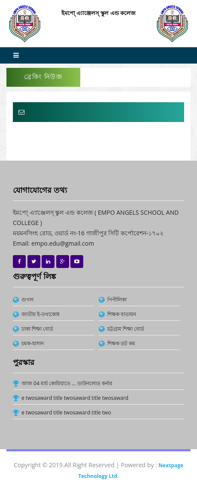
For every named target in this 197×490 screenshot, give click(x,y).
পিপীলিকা (117, 299)
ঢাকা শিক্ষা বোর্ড (37, 328)
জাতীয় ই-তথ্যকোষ (40, 314)
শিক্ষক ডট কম (121, 343)
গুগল (27, 299)
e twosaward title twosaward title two (66, 412)
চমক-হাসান (32, 343)
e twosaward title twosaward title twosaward (74, 398)
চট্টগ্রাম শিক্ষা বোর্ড (125, 328)
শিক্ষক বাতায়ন (121, 314)
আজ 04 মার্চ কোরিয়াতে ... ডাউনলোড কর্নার (66, 383)
